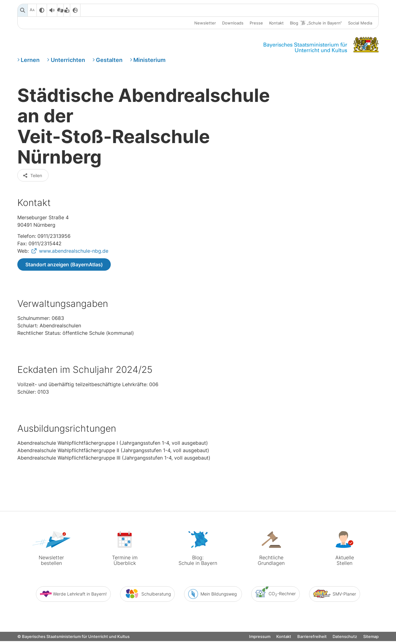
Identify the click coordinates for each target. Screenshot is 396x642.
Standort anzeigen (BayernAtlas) (64, 266)
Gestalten (109, 60)
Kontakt (276, 22)
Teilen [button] (32, 177)
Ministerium (149, 60)
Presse (256, 22)
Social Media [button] (360, 22)
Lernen (30, 60)
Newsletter (205, 22)
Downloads (232, 22)
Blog (316, 23)
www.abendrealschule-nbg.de (73, 252)
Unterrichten (68, 60)
